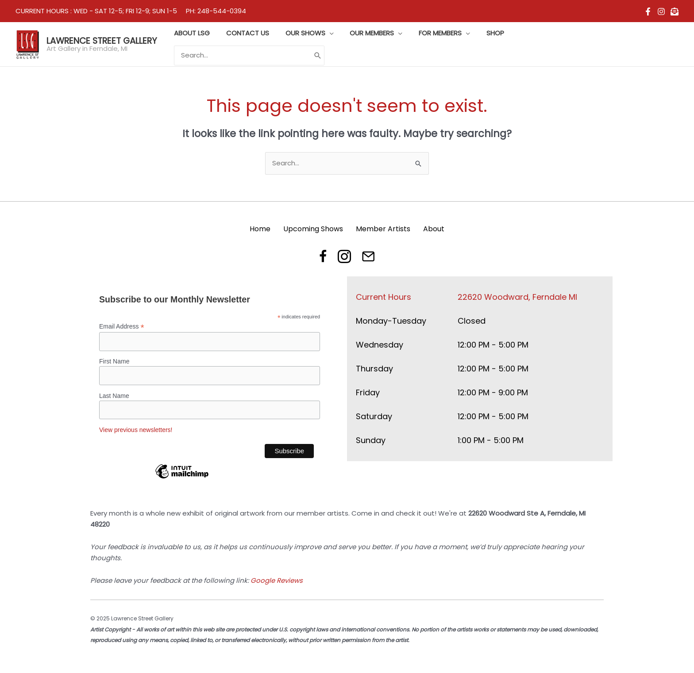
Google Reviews (277, 580)
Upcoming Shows (313, 228)
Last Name (114, 395)
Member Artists (383, 228)
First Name (114, 361)
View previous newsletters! (135, 429)
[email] (675, 11)
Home (260, 228)
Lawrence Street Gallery (101, 40)
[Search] (665, 44)
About (433, 228)
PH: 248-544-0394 (216, 10)
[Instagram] (661, 11)
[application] (342, 44)
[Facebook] (648, 11)
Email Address (121, 326)
